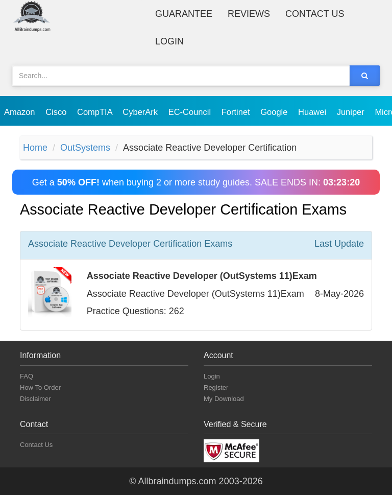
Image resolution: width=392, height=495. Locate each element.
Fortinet (237, 111)
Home (35, 148)
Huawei (313, 111)
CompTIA (95, 111)
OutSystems (85, 148)
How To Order (40, 387)
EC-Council (190, 111)
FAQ (26, 376)
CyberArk (141, 111)
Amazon (20, 111)
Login (169, 41)
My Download (224, 399)
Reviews (249, 14)
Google (275, 111)
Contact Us (314, 14)
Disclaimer (35, 399)
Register (216, 387)
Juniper (352, 111)
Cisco (57, 111)
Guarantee (183, 14)
